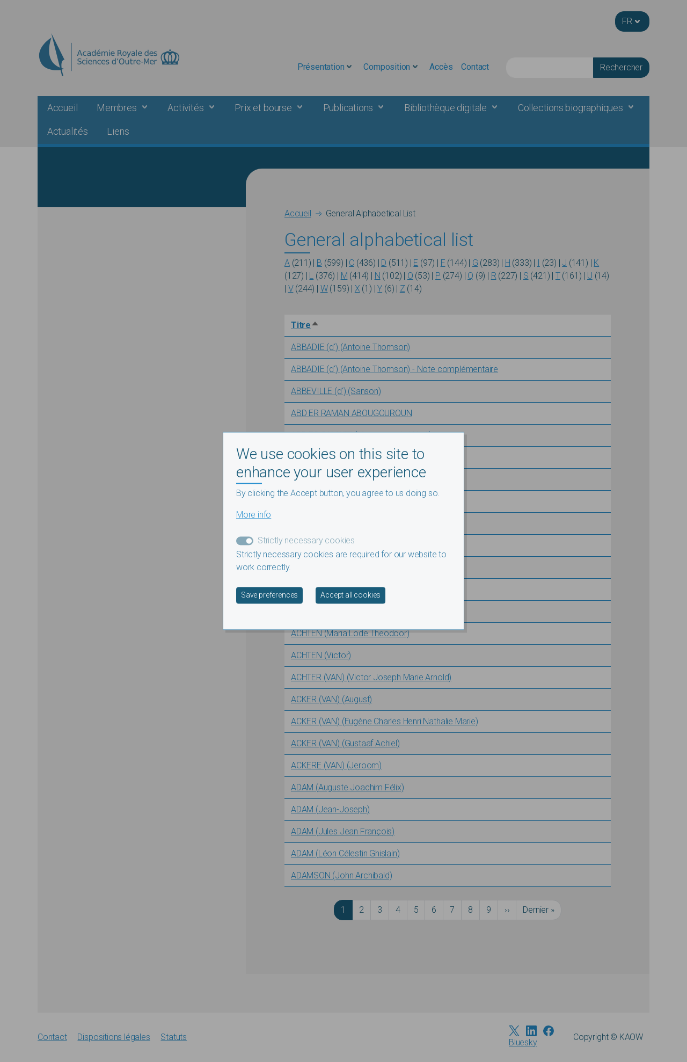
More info (253, 515)
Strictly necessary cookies (306, 541)
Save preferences (269, 595)
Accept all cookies (350, 595)
